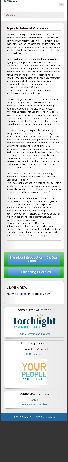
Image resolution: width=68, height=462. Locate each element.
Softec (34, 400)
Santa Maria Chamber (34, 404)
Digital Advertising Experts (34, 334)
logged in (25, 294)
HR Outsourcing (34, 354)
